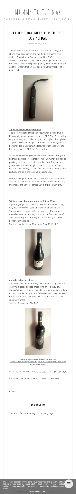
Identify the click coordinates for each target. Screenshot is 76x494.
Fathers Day (28, 378)
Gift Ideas (42, 378)
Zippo (58, 378)
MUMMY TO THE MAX (38, 12)
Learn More (34, 491)
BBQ (18, 378)
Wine (51, 378)
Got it (46, 491)
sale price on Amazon (40, 181)
